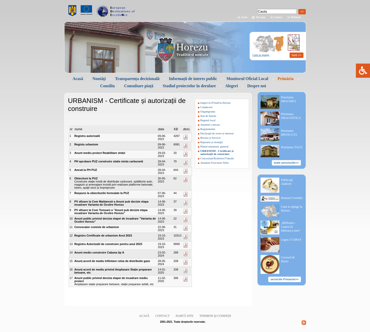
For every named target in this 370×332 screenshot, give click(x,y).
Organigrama (207, 111)
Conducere (206, 107)
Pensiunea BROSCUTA (289, 132)
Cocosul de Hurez (288, 259)
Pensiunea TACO (291, 147)
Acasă (244, 17)
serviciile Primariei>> (284, 279)
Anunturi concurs (210, 124)
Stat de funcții (208, 115)
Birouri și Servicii (210, 137)
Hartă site (184, 316)
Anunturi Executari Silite (214, 162)
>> (302, 11)
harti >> (296, 55)
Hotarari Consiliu (292, 198)
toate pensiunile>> (286, 162)
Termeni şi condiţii (215, 316)
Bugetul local (208, 120)
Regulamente (207, 128)
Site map (260, 17)
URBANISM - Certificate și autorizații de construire (217, 152)
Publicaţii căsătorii (287, 182)
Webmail (296, 17)
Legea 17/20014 (291, 239)
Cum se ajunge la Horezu (291, 208)
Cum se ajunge (261, 54)
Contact (278, 17)
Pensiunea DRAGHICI (288, 99)
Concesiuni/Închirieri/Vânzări (217, 158)
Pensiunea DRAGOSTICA (291, 116)
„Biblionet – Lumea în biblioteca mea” (291, 226)
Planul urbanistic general (214, 146)
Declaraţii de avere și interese (217, 133)
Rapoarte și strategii (211, 142)
